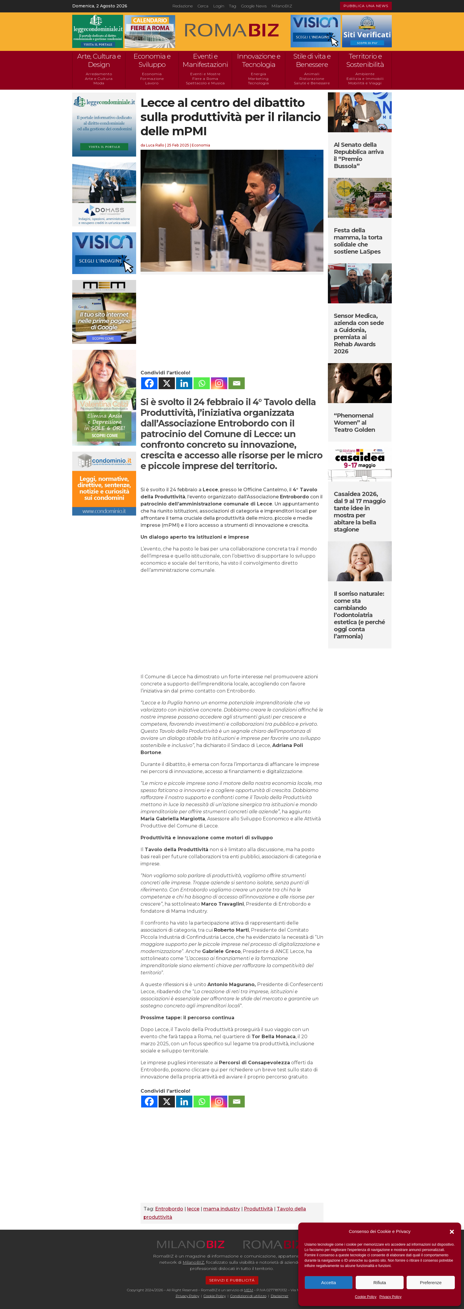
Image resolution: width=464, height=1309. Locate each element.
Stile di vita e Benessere (312, 60)
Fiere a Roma (205, 78)
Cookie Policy (365, 1297)
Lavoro (152, 83)
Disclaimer (280, 1296)
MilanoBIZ (281, 6)
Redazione (182, 6)
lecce (193, 1209)
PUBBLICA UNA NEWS (366, 6)
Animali (312, 74)
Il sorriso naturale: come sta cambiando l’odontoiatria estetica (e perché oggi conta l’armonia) (359, 615)
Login (218, 6)
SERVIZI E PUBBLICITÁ (232, 1280)
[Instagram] (219, 383)
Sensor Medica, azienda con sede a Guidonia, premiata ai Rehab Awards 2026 (359, 333)
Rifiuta (379, 1282)
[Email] (236, 383)
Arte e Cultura (99, 78)
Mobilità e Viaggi (365, 83)
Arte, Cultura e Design (99, 60)
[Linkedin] (184, 383)
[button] (452, 1232)
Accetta (328, 1282)
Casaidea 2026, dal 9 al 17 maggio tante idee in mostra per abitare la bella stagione (360, 511)
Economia (152, 74)
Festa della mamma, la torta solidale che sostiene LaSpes (358, 241)
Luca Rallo (155, 145)
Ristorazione (311, 78)
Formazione (152, 78)
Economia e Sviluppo (151, 60)
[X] (167, 383)
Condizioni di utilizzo (248, 1296)
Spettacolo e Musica (205, 83)
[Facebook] (149, 383)
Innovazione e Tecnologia (258, 60)
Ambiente (365, 74)
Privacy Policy (390, 1297)
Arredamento (99, 74)
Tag (232, 6)
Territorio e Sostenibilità (365, 60)
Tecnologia (258, 83)
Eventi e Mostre (205, 74)
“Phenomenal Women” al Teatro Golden (354, 422)
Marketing (258, 78)
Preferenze (431, 1282)
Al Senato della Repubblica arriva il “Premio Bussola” (359, 155)
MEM (248, 1290)
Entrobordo (169, 1209)
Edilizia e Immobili (365, 78)
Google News (254, 6)
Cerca (202, 6)
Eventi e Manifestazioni (205, 60)
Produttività (258, 1209)
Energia (258, 74)
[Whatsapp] (202, 383)
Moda (99, 83)
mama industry (221, 1209)
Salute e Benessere (312, 83)
